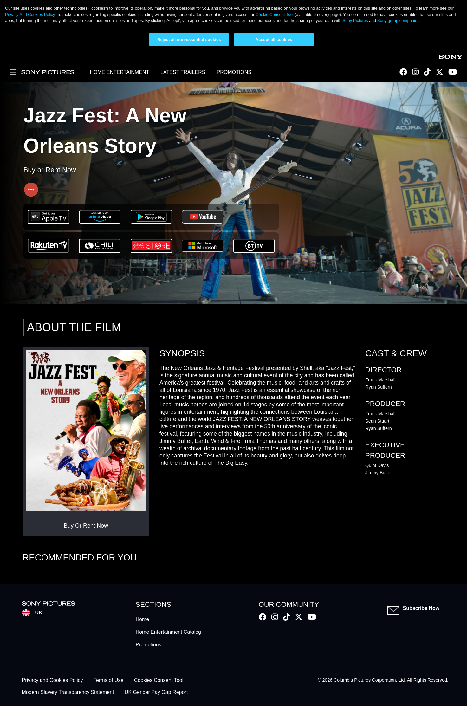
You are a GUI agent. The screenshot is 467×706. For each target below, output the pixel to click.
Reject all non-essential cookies (189, 39)
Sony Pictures (355, 20)
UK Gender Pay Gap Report (156, 692)
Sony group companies (398, 20)
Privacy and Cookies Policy (52, 680)
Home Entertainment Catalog (168, 632)
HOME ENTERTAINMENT (119, 72)
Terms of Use (108, 680)
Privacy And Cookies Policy (30, 14)
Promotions (148, 644)
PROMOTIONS (234, 72)
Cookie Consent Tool (275, 14)
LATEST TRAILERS (182, 72)
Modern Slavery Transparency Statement (68, 692)
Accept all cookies (274, 39)
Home (142, 619)
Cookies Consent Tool (158, 680)
